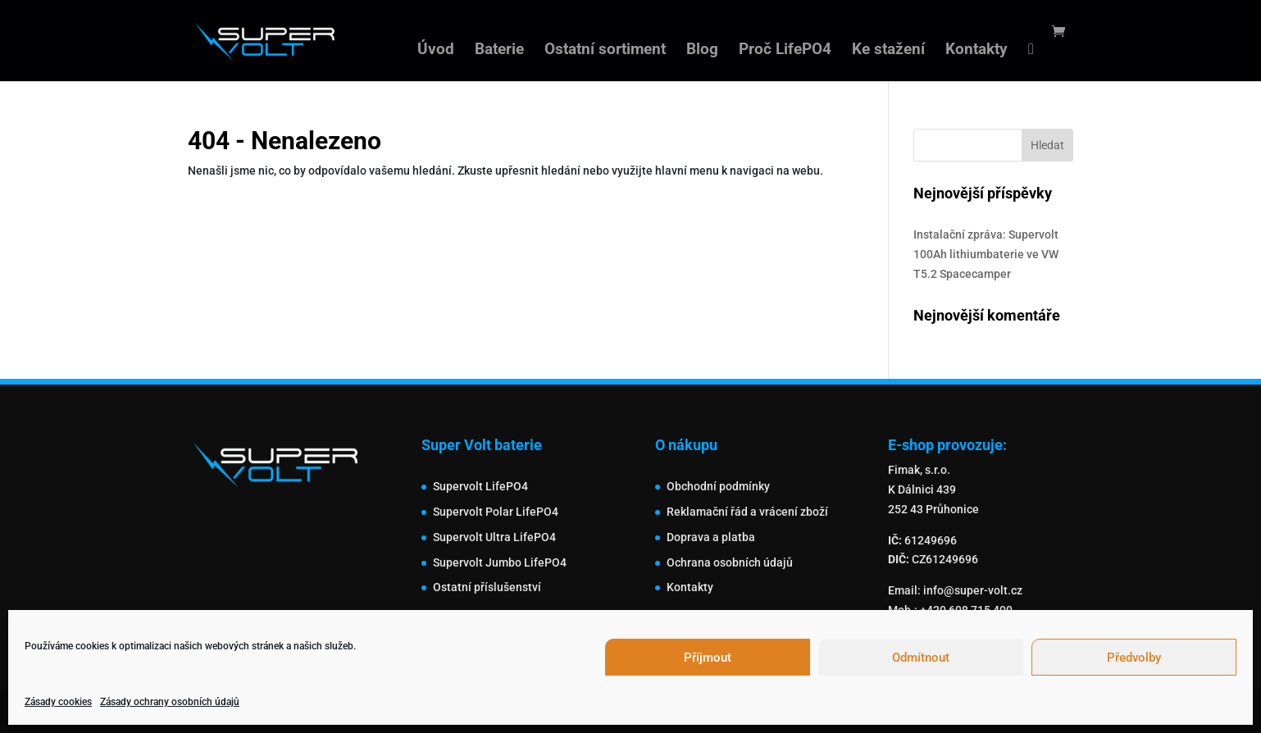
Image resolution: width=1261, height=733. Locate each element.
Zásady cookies (58, 702)
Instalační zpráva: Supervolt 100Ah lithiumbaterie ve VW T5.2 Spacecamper (985, 254)
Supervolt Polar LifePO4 (495, 511)
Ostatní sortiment (605, 50)
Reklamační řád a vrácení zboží (747, 511)
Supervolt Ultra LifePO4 (494, 537)
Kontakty (976, 50)
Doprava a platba (711, 537)
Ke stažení (888, 50)
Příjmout (707, 657)
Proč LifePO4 (785, 50)
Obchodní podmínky (718, 486)
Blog (702, 50)
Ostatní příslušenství (487, 587)
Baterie (499, 50)
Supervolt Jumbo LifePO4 (500, 562)
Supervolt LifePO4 (480, 486)
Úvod (435, 50)
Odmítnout (920, 657)
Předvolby (1134, 657)
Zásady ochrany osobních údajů (169, 702)
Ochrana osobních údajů (730, 562)
